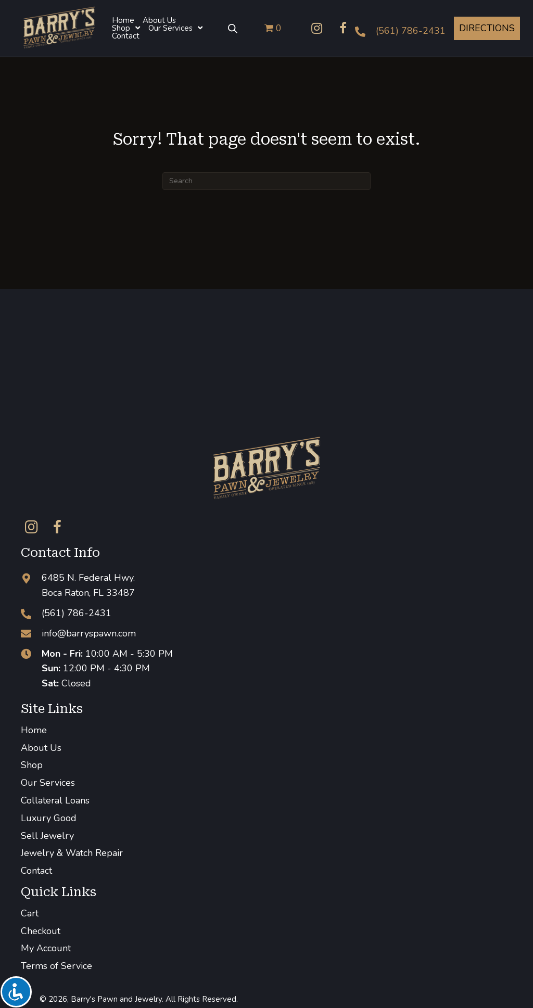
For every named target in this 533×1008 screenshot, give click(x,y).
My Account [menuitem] (46, 948)
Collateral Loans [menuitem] (55, 800)
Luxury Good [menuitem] (49, 818)
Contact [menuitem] (36, 870)
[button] (317, 28)
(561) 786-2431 (411, 30)
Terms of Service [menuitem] (56, 966)
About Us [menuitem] (41, 748)
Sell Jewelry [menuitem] (47, 836)
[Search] (266, 181)
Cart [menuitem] (30, 913)
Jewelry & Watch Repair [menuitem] (72, 853)
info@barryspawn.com (89, 633)
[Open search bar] (232, 28)
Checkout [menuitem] (40, 931)
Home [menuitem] (34, 730)
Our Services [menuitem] (48, 782)
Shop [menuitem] (32, 765)
